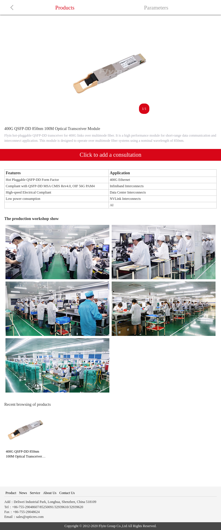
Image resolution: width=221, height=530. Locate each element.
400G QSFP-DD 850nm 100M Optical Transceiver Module (24, 456)
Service (35, 493)
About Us (49, 493)
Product (10, 493)
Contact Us (67, 493)
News (23, 493)
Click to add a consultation (110, 155)
